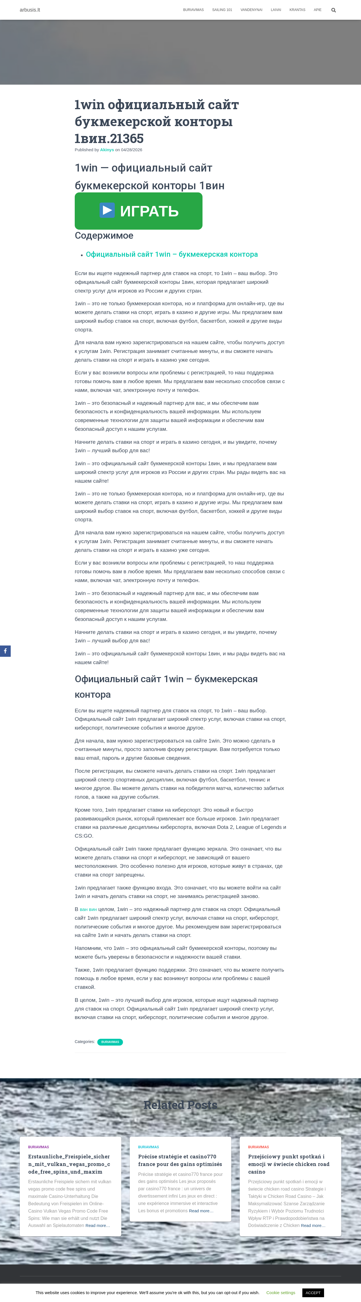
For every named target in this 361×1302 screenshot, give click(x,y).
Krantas (297, 10)
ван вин (89, 909)
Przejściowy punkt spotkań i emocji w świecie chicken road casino (289, 1164)
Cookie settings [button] (281, 1292)
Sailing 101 (222, 10)
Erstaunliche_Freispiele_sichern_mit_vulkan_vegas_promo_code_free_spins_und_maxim (69, 1164)
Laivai (276, 10)
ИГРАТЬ (139, 211)
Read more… (98, 1225)
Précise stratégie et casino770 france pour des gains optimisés (178, 1164)
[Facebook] (5, 651)
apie (318, 10)
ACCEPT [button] (313, 1293)
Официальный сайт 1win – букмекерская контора (181, 254)
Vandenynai (251, 10)
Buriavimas (193, 10)
